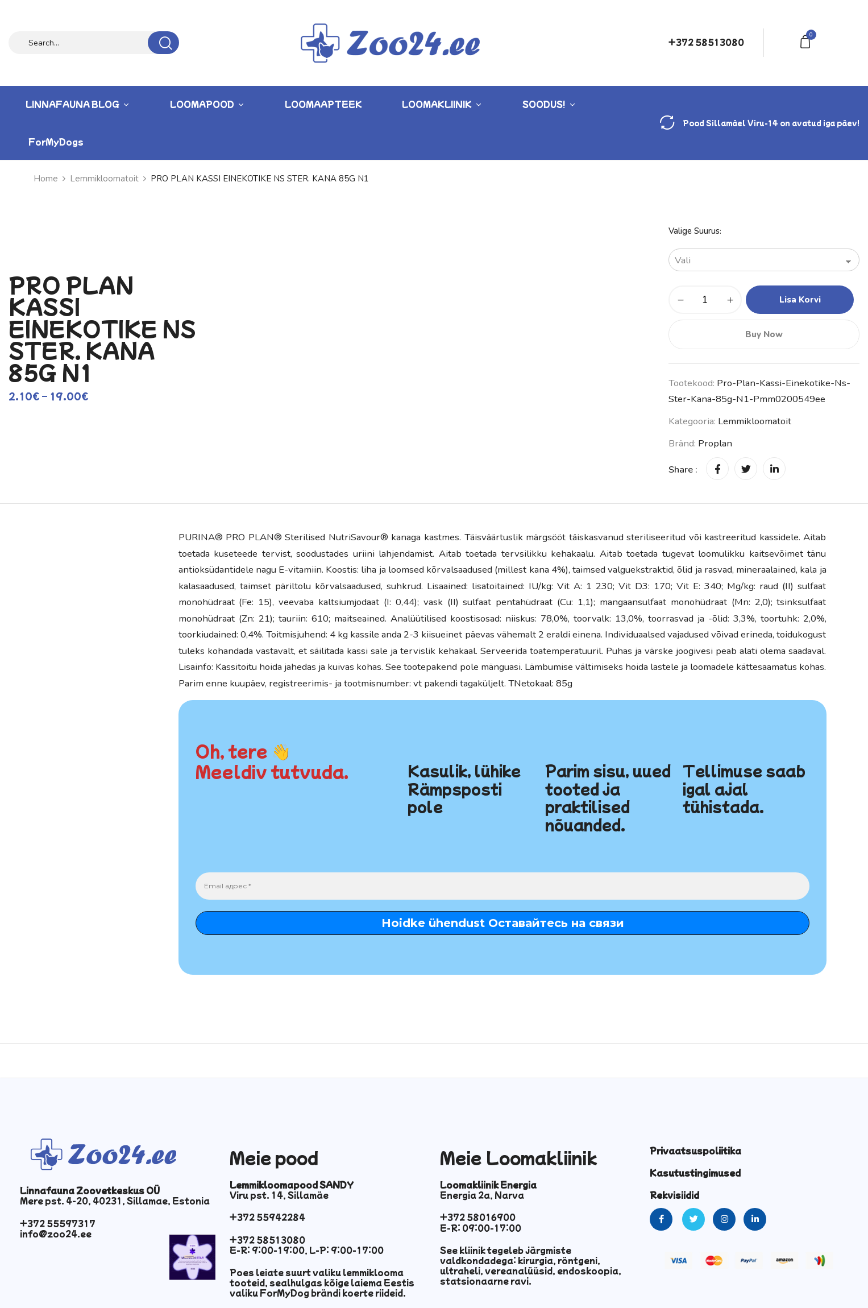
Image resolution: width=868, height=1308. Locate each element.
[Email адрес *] (502, 886)
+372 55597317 (57, 1223)
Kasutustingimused (695, 1172)
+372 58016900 (478, 1217)
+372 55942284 (267, 1217)
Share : (682, 469)
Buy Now (764, 334)
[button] (807, 41)
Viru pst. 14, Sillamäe (279, 1195)
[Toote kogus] (705, 300)
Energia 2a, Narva (482, 1195)
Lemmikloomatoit (104, 178)
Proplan (715, 443)
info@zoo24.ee (56, 1233)
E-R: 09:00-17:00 (480, 1228)
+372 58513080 (706, 42)
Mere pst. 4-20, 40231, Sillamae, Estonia (115, 1200)
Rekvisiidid (674, 1195)
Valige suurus (694, 231)
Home (46, 178)
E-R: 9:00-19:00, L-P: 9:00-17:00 (307, 1250)
